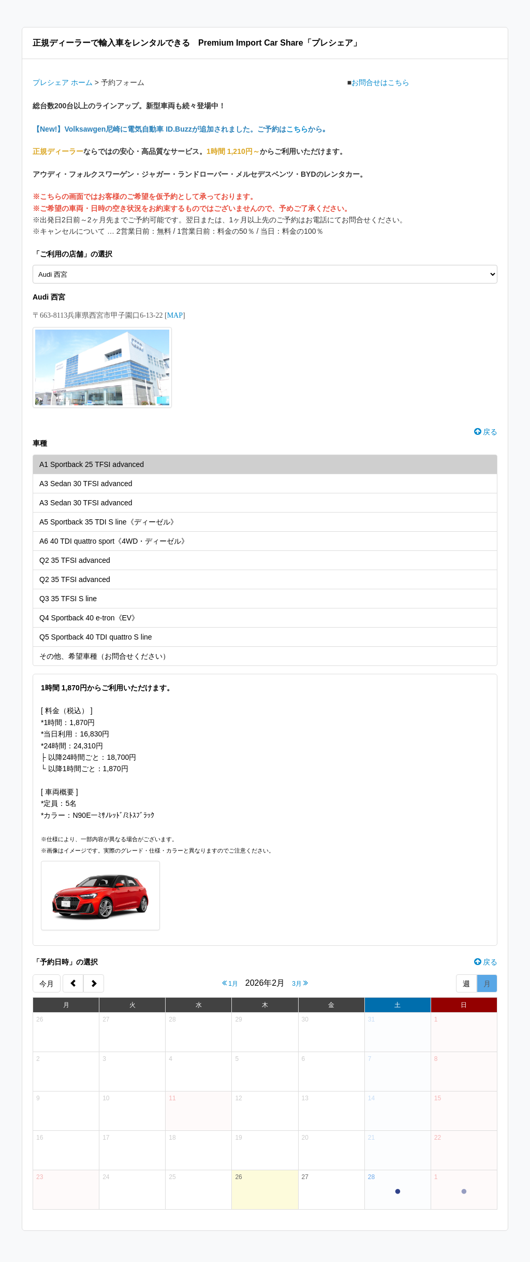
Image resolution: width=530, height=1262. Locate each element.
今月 (46, 984)
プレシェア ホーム (63, 82)
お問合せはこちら (380, 82)
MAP (175, 315)
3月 (300, 983)
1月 (230, 983)
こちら (297, 129)
